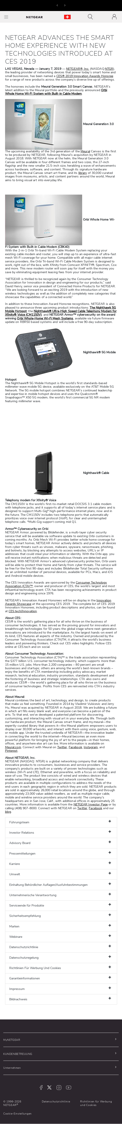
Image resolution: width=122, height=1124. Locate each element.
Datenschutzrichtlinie (23, 947)
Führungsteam (19, 822)
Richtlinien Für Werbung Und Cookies (35, 968)
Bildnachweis (18, 999)
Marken (14, 926)
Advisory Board (19, 843)
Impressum (17, 989)
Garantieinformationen (24, 978)
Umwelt (14, 874)
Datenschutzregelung (24, 958)
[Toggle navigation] (91, 17)
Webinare (15, 937)
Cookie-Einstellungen (17, 1113)
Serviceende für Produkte (26, 905)
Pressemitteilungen (22, 853)
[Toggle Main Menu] (6, 17)
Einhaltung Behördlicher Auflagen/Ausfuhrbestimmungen (48, 885)
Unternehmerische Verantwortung (32, 895)
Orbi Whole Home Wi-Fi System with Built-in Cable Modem (56, 92)
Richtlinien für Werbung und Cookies (96, 1103)
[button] (57, 5)
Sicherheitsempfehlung (25, 916)
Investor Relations (21, 833)
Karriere (14, 864)
